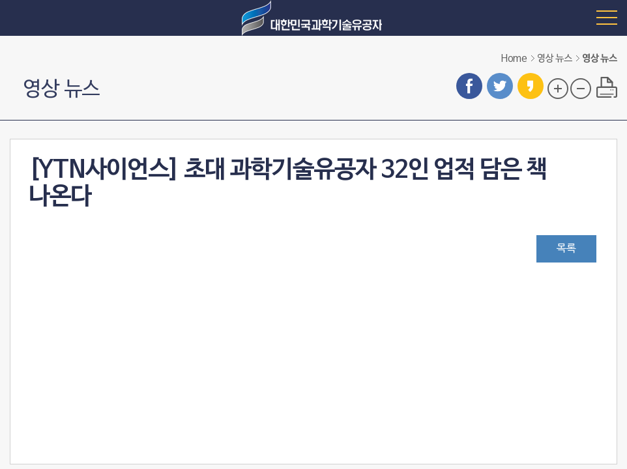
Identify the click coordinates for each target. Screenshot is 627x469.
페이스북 (469, 86)
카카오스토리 (531, 86)
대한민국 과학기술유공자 (313, 18)
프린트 (606, 87)
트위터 (500, 86)
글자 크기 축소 (580, 88)
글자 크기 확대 (557, 88)
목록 (566, 249)
